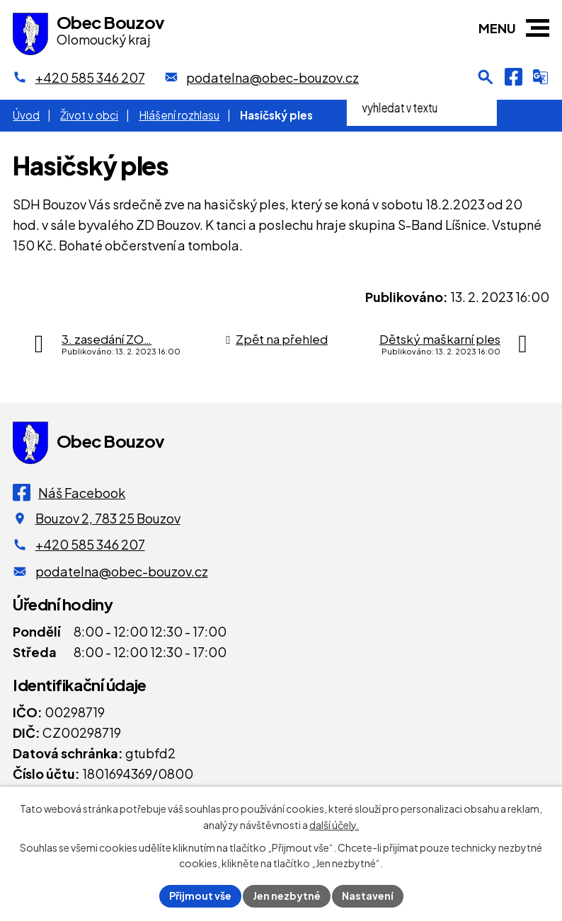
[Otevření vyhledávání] (485, 77)
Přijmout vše (200, 895)
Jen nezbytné (287, 895)
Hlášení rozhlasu (179, 115)
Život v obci (89, 115)
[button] (537, 28)
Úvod (26, 115)
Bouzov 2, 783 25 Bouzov (107, 518)
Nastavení (368, 895)
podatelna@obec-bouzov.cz (121, 571)
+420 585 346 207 (90, 544)
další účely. (334, 824)
